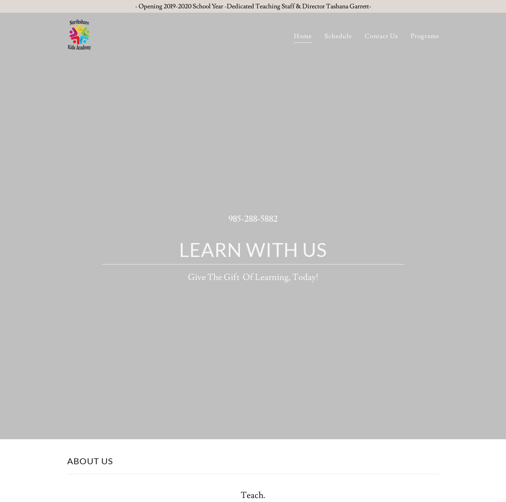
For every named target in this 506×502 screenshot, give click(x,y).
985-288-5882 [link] (253, 219)
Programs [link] (425, 36)
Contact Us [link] (381, 36)
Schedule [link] (338, 36)
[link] (79, 33)
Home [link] (303, 36)
